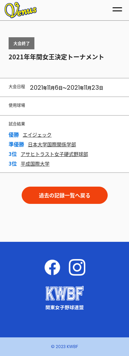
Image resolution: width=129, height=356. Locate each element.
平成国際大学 (35, 163)
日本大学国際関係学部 (52, 144)
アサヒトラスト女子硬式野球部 (54, 153)
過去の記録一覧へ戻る (64, 195)
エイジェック (37, 134)
